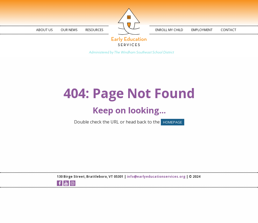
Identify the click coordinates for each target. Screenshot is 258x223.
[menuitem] (44, 30)
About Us (44, 30)
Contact (228, 30)
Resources (94, 30)
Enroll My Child (169, 30)
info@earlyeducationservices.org (156, 176)
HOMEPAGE (172, 122)
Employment (202, 30)
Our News (69, 30)
